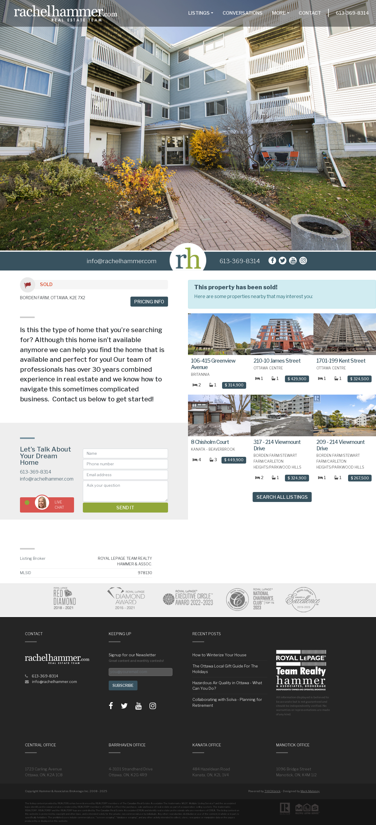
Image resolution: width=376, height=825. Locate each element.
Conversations (243, 13)
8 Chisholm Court (210, 442)
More (279, 13)
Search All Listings (282, 497)
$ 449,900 (234, 460)
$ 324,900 (297, 478)
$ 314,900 (234, 385)
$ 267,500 (360, 478)
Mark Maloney (310, 791)
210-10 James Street (277, 361)
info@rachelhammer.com (46, 479)
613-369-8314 (352, 13)
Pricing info (149, 302)
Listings (199, 13)
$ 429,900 (297, 379)
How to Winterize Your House (219, 655)
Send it (125, 507)
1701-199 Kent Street (340, 361)
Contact (310, 13)
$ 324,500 (359, 379)
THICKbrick (272, 791)
